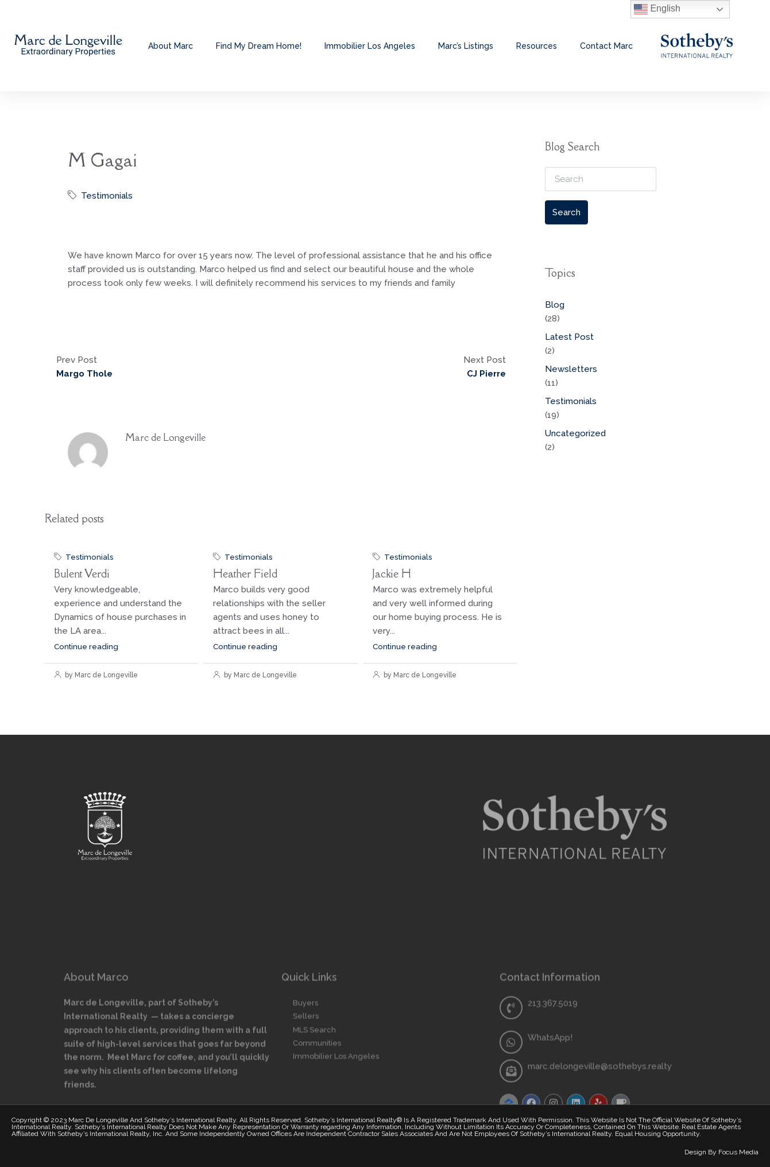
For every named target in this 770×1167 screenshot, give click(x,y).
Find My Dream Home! (258, 46)
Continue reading (86, 646)
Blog (554, 305)
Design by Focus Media (721, 1152)
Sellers (306, 1101)
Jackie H (392, 573)
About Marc (170, 46)
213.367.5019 (553, 1088)
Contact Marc (606, 46)
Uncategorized (575, 433)
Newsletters (571, 369)
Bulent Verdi (82, 573)
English (657, 9)
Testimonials (107, 196)
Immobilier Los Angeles (369, 46)
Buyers (305, 1088)
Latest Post (569, 337)
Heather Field (245, 573)
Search (566, 212)
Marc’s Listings (465, 46)
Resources (536, 46)
